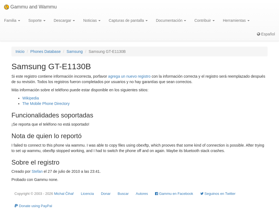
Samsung (74, 51)
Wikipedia (30, 98)
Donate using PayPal (33, 206)
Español (266, 34)
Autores (142, 194)
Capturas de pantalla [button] (128, 20)
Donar (105, 194)
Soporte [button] (37, 20)
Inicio (20, 51)
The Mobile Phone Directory (46, 103)
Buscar (123, 194)
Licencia (87, 194)
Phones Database (45, 51)
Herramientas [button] (236, 20)
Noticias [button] (92, 20)
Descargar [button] (64, 20)
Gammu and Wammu (30, 7)
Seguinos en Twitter (218, 194)
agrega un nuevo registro (129, 76)
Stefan (37, 171)
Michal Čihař (64, 194)
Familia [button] (12, 20)
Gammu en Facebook (174, 194)
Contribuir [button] (204, 20)
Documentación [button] (171, 20)
